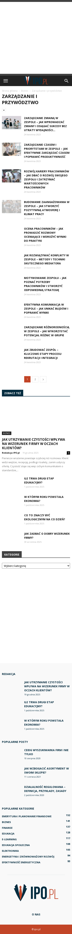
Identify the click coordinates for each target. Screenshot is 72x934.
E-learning (9, 839)
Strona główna (9, 90)
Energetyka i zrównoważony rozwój (28, 856)
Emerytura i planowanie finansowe (26, 816)
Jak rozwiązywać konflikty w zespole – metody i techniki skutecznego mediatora (46, 259)
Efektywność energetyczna (21, 862)
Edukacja (8, 833)
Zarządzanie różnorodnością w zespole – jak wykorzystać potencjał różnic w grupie (46, 331)
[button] (66, 81)
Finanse (7, 828)
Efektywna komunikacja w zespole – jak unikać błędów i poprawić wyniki (46, 308)
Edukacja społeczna (16, 845)
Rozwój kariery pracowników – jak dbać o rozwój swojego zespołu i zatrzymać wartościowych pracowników (46, 179)
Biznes (6, 433)
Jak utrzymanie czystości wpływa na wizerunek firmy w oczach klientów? (33, 443)
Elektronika (10, 851)
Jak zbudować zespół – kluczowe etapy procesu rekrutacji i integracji (42, 354)
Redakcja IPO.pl (11, 452)
